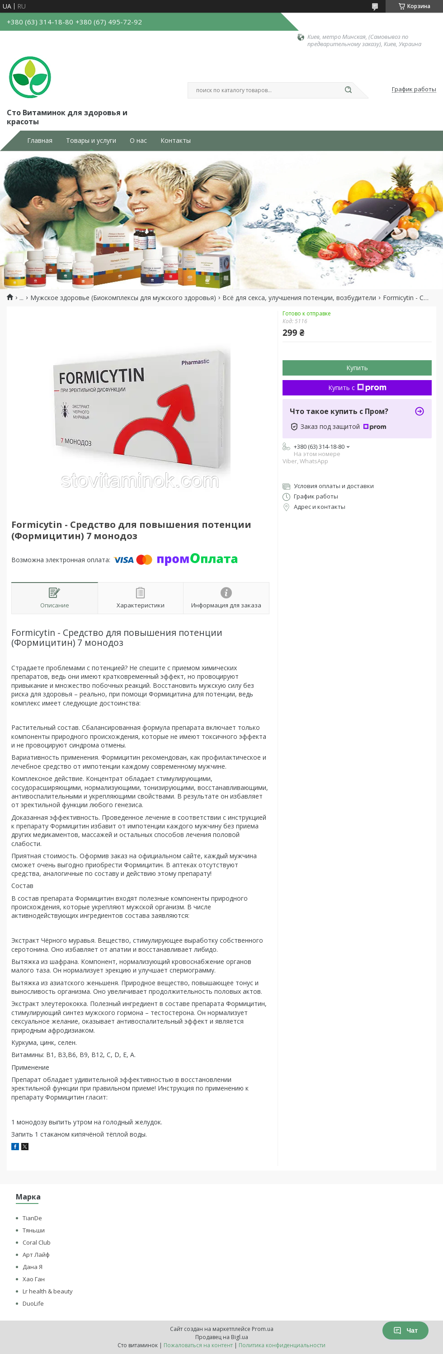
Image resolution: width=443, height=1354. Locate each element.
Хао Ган (34, 1279)
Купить (357, 367)
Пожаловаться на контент (198, 1345)
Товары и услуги (91, 140)
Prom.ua (262, 1329)
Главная (39, 140)
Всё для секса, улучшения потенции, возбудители (299, 298)
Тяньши (34, 1230)
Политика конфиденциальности (282, 1345)
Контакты (175, 140)
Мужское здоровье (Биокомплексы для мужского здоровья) (123, 298)
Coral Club (37, 1242)
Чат (405, 1330)
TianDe (32, 1218)
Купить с (357, 387)
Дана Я (32, 1267)
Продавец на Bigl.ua (221, 1337)
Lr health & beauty (48, 1291)
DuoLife (33, 1303)
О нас (138, 140)
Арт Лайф (36, 1255)
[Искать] (348, 90)
